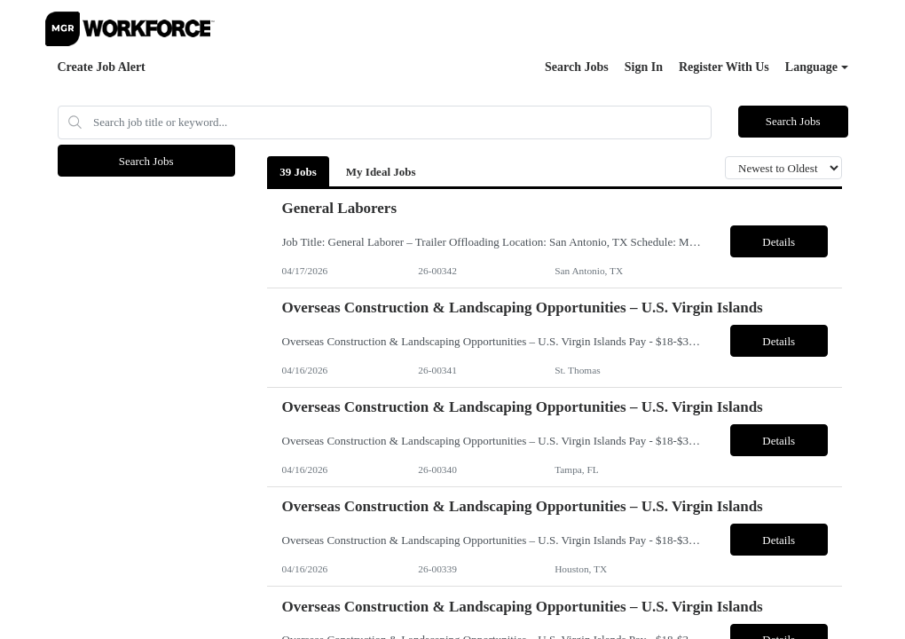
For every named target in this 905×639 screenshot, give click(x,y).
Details (778, 241)
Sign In (644, 67)
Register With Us (724, 67)
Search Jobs (577, 67)
